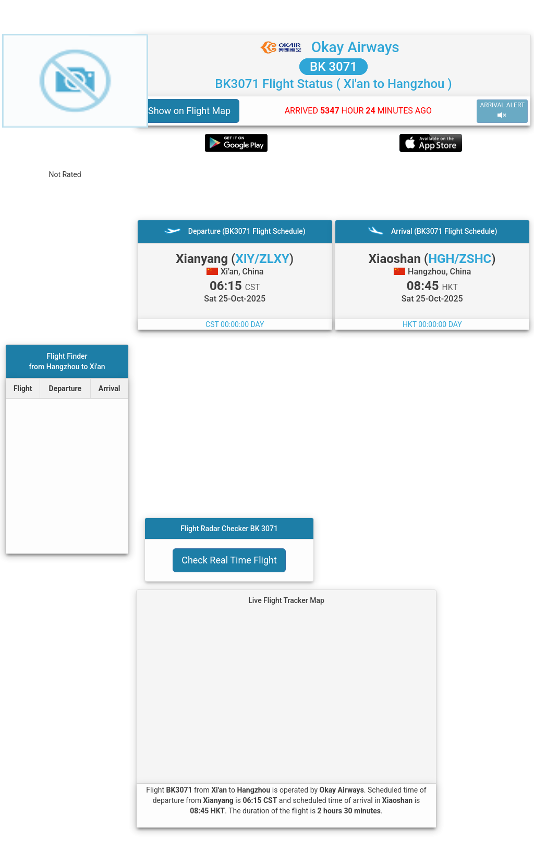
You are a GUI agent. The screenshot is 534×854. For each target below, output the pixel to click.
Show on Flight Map (189, 110)
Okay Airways (355, 47)
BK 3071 (333, 66)
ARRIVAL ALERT (502, 111)
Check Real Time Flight (229, 560)
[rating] (64, 162)
